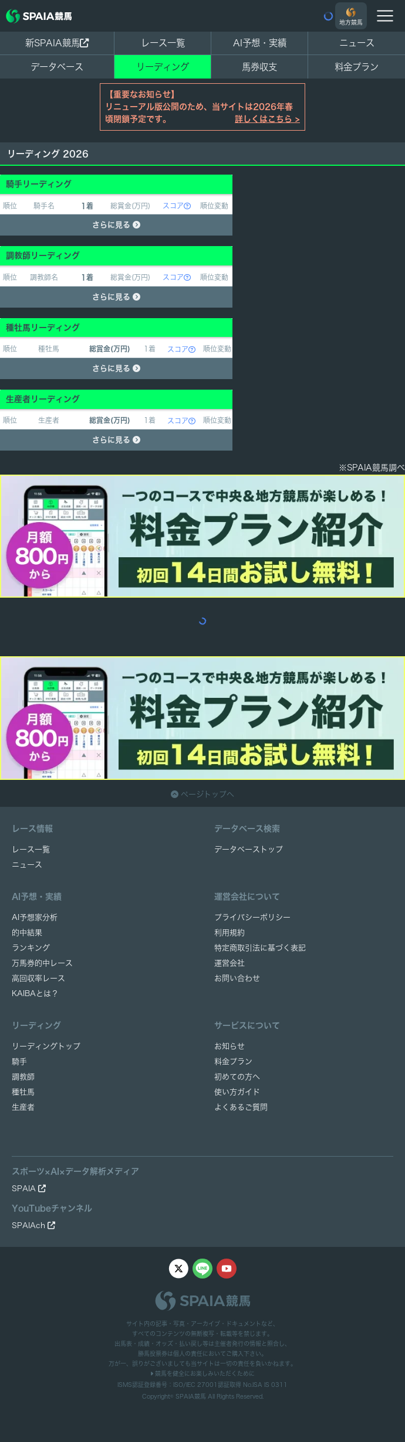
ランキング (31, 948)
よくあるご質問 (241, 1107)
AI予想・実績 (259, 42)
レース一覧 (163, 42)
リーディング (162, 66)
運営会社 (229, 963)
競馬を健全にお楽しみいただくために (202, 1373)
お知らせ (229, 1046)
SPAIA (29, 1188)
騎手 (19, 1061)
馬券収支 (259, 66)
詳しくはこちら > (267, 119)
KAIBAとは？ (35, 993)
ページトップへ (202, 794)
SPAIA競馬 (191, 1396)
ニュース (356, 42)
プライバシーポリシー (252, 917)
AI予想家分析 (35, 917)
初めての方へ (237, 1076)
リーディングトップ (46, 1046)
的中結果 (27, 932)
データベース (57, 66)
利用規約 (229, 932)
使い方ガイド (237, 1092)
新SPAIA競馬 (57, 42)
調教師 (23, 1076)
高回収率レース (38, 978)
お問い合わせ (237, 978)
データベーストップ (248, 849)
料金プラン (233, 1061)
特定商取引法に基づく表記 (260, 948)
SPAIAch (33, 1225)
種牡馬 (23, 1092)
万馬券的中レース (42, 963)
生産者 (23, 1107)
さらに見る (116, 225)
